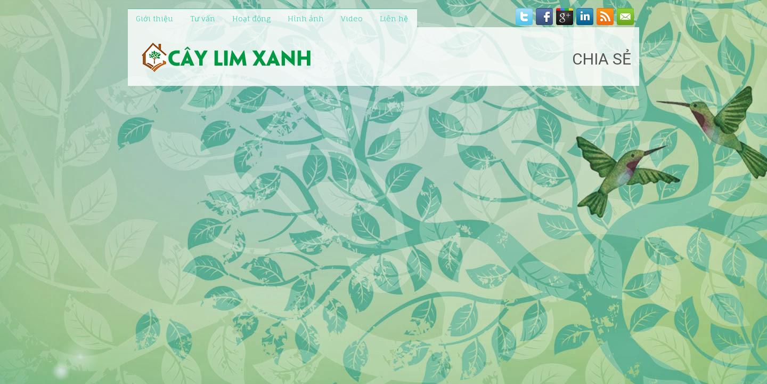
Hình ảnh (306, 18)
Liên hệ (394, 18)
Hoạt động (251, 18)
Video (352, 18)
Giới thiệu (154, 18)
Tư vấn (202, 18)
